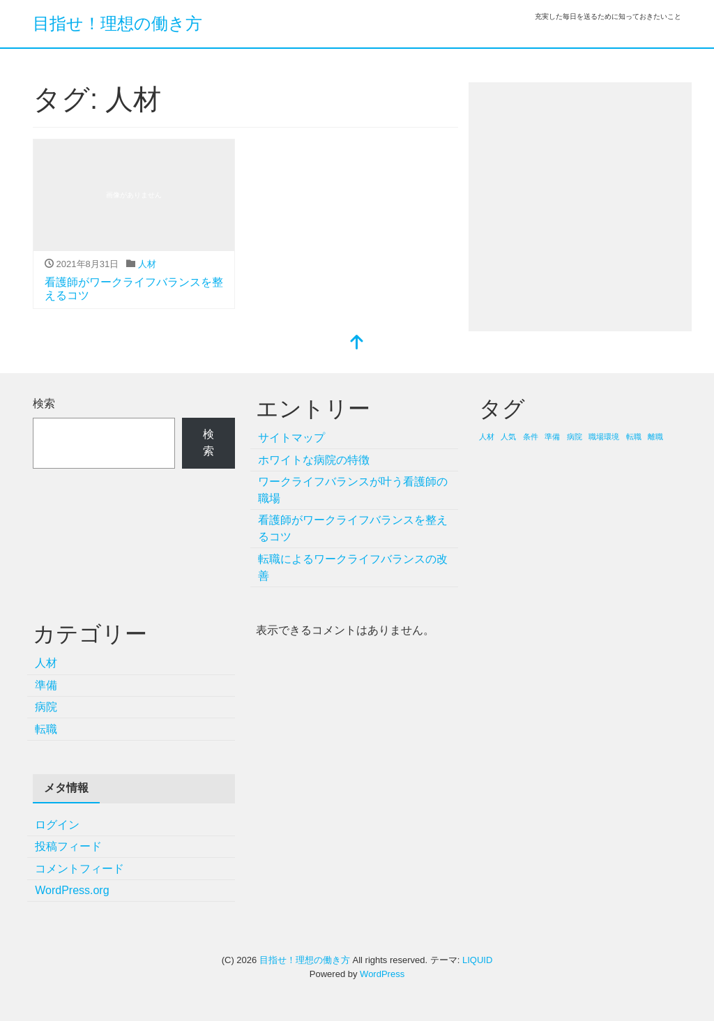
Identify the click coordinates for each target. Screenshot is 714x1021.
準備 (46, 685)
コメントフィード (79, 869)
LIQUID (477, 960)
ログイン (57, 825)
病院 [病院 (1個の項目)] (574, 436)
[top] (357, 343)
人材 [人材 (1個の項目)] (486, 436)
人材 (147, 264)
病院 (46, 707)
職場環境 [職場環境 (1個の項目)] (603, 436)
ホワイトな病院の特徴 (314, 460)
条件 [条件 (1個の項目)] (530, 436)
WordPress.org (72, 890)
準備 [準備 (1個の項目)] (552, 436)
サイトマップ (291, 438)
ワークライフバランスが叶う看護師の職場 (353, 490)
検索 (44, 403)
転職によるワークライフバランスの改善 (353, 567)
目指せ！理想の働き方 (117, 23)
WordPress (382, 974)
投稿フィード (68, 846)
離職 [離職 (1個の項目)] (655, 436)
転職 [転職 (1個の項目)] (633, 436)
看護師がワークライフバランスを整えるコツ (353, 528)
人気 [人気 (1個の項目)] (508, 436)
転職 (46, 729)
